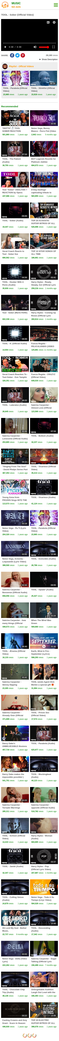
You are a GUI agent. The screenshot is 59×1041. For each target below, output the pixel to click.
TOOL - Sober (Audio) (12, 220)
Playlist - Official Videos (21, 66)
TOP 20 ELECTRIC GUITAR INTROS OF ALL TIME (43, 1023)
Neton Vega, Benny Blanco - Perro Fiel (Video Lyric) (43, 131)
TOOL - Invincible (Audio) (43, 559)
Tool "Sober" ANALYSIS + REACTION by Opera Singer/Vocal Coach (14, 193)
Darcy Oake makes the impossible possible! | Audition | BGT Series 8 (13, 777)
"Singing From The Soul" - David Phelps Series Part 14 (15, 469)
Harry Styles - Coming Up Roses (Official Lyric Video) (43, 316)
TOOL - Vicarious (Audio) (43, 497)
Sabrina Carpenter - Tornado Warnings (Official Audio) (11, 808)
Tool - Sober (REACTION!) (14, 313)
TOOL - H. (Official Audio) (14, 343)
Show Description (50, 59)
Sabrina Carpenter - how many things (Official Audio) (14, 623)
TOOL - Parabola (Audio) (43, 743)
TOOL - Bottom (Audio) (42, 436)
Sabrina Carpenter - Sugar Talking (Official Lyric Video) (43, 961)
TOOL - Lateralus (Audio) (14, 405)
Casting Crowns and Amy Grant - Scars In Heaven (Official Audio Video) (14, 1023)
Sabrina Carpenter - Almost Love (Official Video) (41, 408)
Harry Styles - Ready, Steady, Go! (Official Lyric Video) (43, 285)
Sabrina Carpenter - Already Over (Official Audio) (12, 715)
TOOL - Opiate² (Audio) (42, 589)
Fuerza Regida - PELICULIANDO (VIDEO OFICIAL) (42, 346)
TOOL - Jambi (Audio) (12, 866)
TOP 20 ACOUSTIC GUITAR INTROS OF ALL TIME (43, 223)
